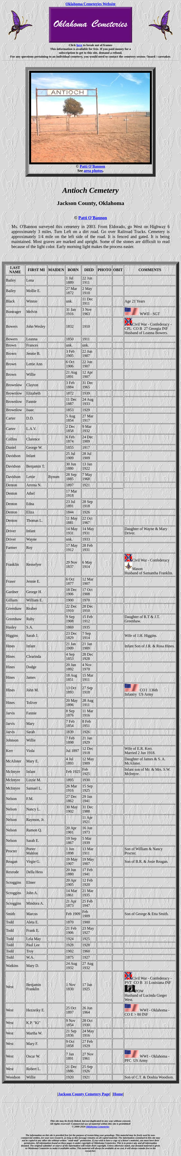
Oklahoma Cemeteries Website (90, 4)
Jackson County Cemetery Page (84, 1094)
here (79, 45)
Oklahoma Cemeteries (97, 1126)
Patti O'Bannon (92, 166)
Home (118, 1094)
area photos (93, 171)
